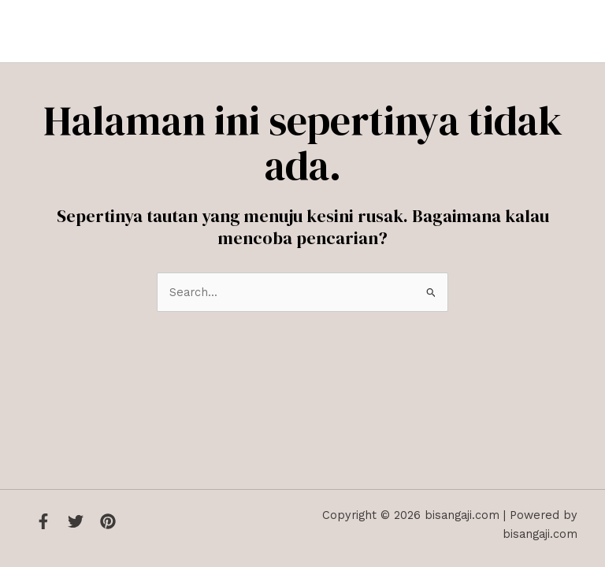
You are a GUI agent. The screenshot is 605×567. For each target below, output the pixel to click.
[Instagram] (108, 521)
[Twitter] (75, 521)
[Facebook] (43, 521)
